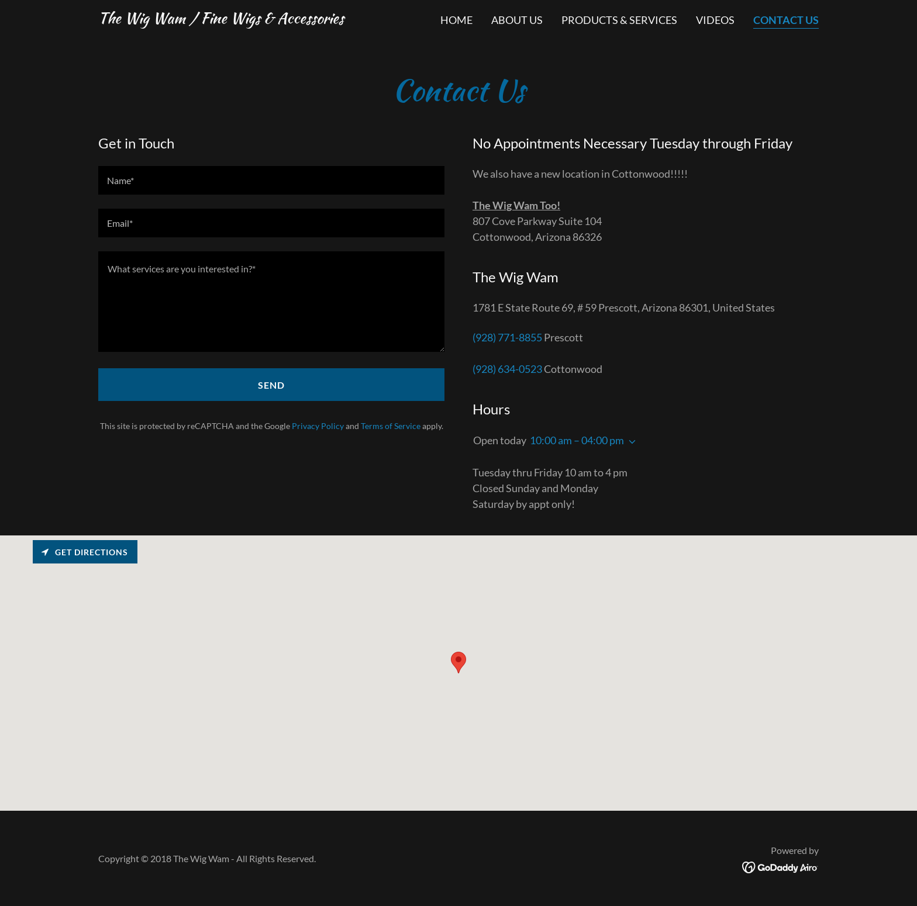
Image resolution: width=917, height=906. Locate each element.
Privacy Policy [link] (318, 426)
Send (271, 384)
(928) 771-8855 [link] (507, 337)
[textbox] (271, 180)
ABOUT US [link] (517, 19)
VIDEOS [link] (715, 19)
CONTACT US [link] (786, 19)
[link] (221, 19)
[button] (630, 442)
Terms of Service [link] (390, 426)
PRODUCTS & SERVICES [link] (619, 19)
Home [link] (456, 19)
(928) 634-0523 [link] (507, 368)
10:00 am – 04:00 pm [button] (577, 440)
